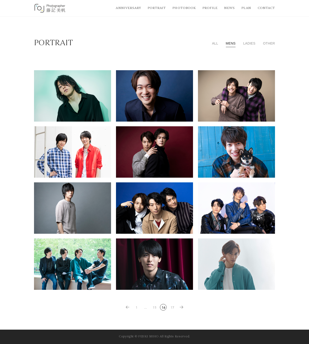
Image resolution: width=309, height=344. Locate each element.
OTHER (269, 43)
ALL (215, 43)
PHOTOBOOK (184, 8)
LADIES (249, 43)
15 (155, 308)
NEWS (229, 8)
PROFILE (210, 8)
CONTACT (266, 8)
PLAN (246, 8)
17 (173, 308)
